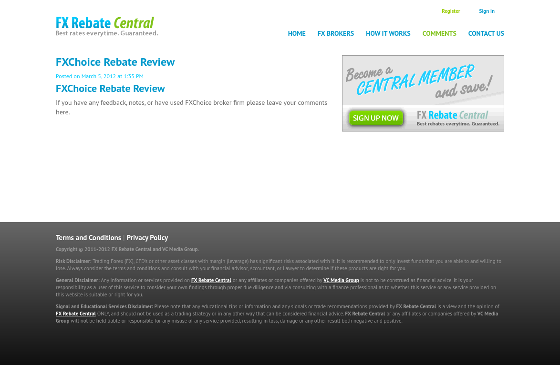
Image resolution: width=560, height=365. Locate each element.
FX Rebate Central (211, 280)
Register (451, 11)
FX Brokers (336, 33)
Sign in (487, 11)
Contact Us (486, 33)
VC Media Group (341, 280)
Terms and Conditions (88, 237)
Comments (439, 33)
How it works (388, 33)
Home (297, 33)
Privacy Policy (147, 237)
